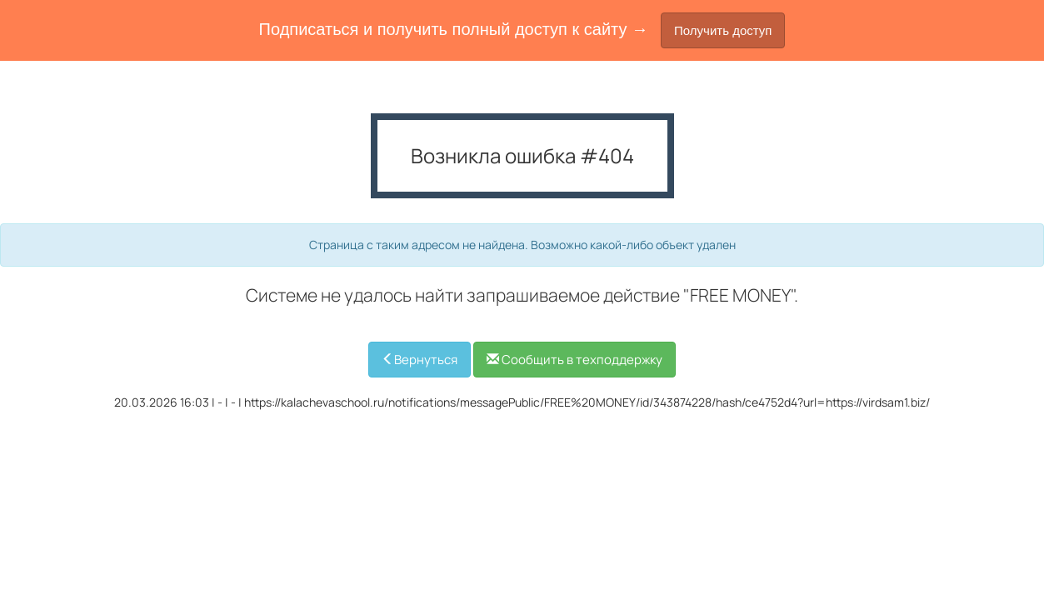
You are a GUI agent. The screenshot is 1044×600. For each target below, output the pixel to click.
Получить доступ (723, 30)
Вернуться (419, 359)
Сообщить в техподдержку (574, 359)
